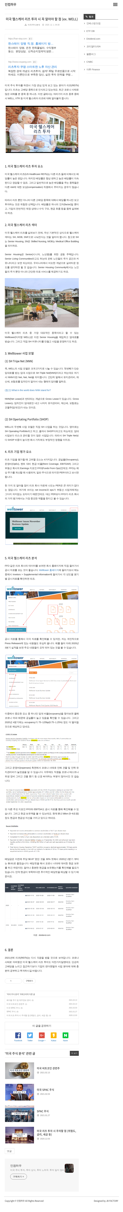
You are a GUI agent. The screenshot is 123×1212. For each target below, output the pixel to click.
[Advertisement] (42, 59)
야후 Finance (93, 69)
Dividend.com (93, 38)
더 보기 (74, 1060)
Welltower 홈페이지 (49, 577)
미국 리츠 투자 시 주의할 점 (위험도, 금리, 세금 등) (27, 1022)
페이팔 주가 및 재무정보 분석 (19, 1007)
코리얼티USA (93, 46)
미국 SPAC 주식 (13, 1015)
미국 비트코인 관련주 (15, 1011)
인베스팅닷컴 (93, 23)
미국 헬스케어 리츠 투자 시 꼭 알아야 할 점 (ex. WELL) (42, 19)
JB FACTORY (112, 1207)
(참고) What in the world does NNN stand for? (28, 397)
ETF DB (90, 31)
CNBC (89, 61)
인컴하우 (10, 4)
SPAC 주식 (11, 1019)
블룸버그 (91, 54)
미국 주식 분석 (34, 25)
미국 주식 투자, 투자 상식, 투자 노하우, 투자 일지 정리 (37, 1177)
